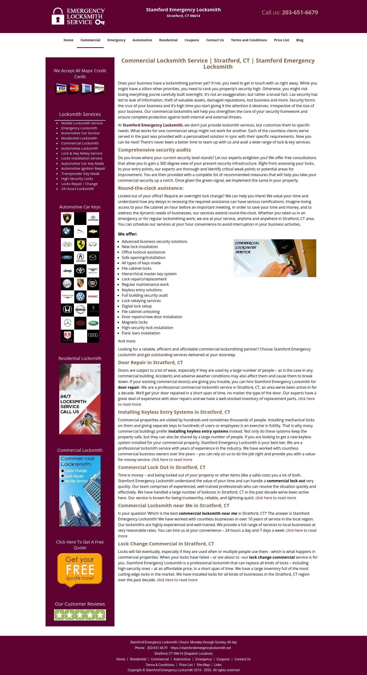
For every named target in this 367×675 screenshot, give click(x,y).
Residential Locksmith (80, 358)
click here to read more (172, 459)
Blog (299, 40)
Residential (168, 40)
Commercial (90, 40)
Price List (281, 40)
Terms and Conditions (249, 40)
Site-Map (203, 665)
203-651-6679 (300, 12)
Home (68, 40)
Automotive (142, 40)
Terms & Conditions (159, 665)
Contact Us (215, 40)
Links (218, 665)
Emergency (116, 40)
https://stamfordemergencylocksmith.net (201, 648)
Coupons (192, 40)
